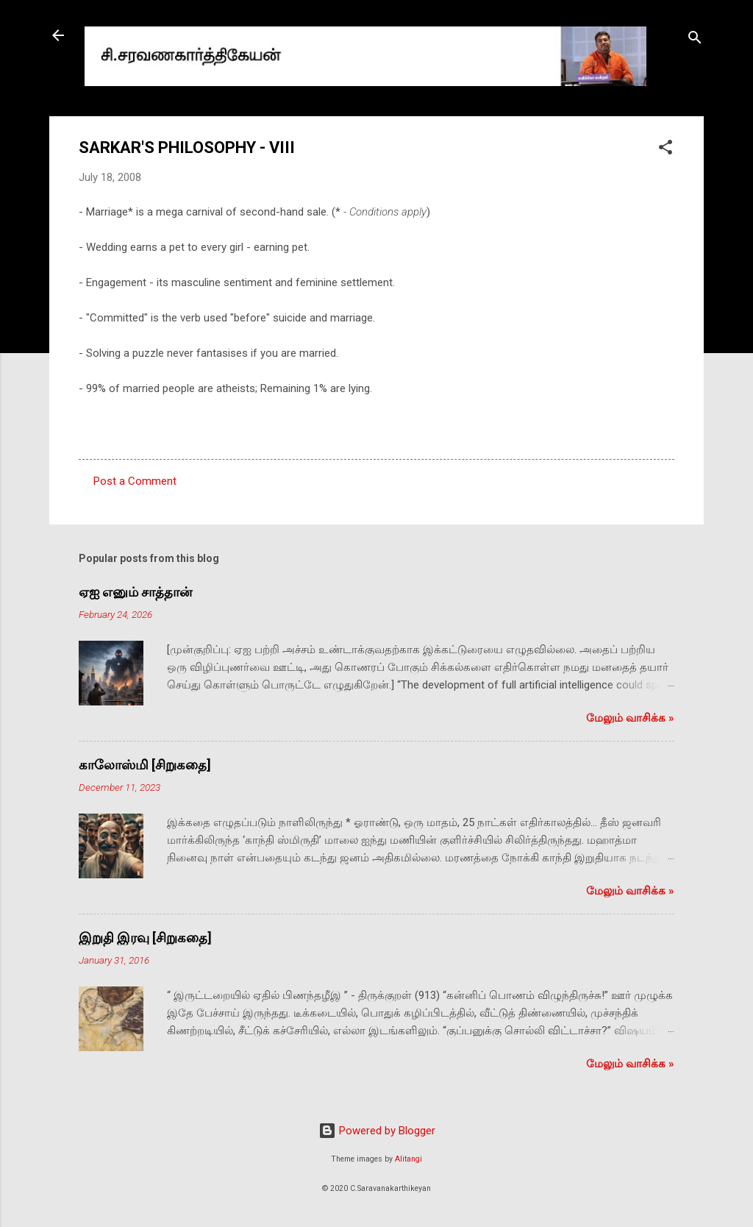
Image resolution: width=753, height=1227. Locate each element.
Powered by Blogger (376, 1130)
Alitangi (408, 1159)
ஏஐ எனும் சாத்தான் (135, 592)
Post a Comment (134, 481)
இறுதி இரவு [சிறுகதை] (145, 937)
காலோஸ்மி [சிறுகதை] (145, 764)
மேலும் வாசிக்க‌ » (630, 718)
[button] (665, 149)
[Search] (695, 40)
